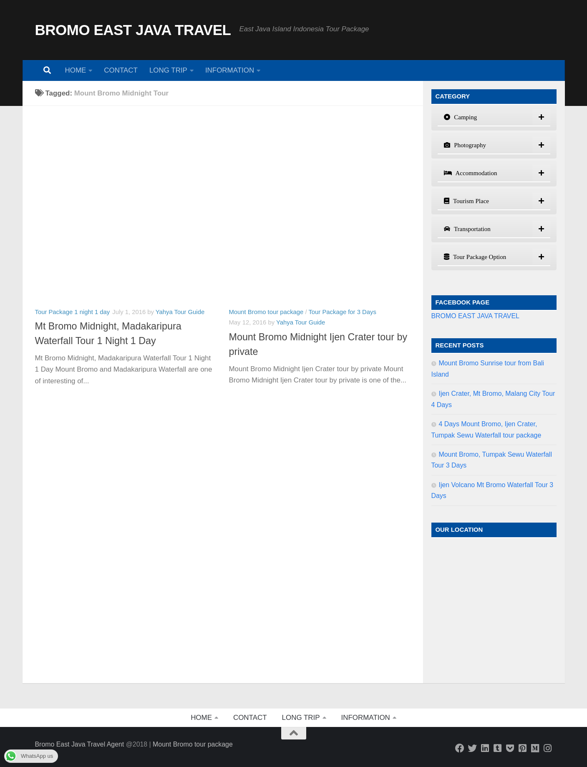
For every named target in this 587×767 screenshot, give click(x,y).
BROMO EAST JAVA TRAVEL (133, 30)
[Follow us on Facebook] (459, 748)
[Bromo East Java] (509, 748)
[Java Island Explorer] (534, 748)
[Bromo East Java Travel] (472, 748)
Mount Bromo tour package (266, 312)
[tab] (494, 118)
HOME (75, 70)
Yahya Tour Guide (180, 312)
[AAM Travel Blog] (497, 748)
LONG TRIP (168, 70)
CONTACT (121, 70)
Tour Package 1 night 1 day (72, 312)
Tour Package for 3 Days (342, 312)
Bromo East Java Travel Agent (79, 744)
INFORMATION (229, 70)
